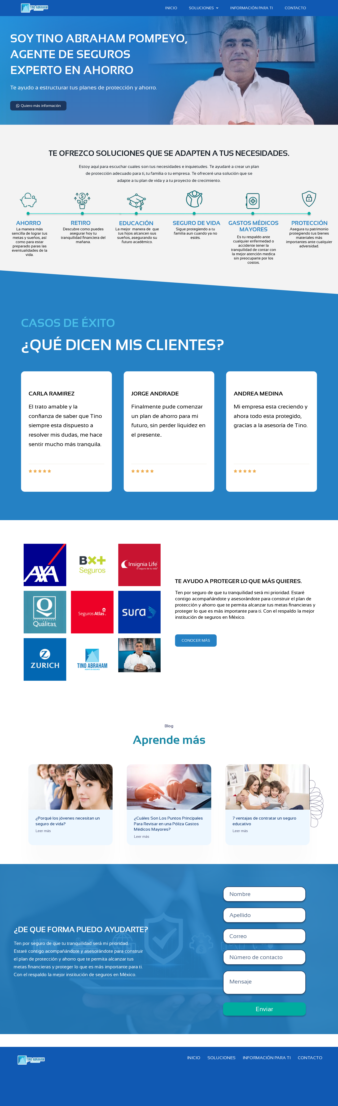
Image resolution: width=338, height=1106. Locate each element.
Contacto (295, 8)
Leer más (43, 831)
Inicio (171, 8)
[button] (203, 8)
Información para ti (251, 8)
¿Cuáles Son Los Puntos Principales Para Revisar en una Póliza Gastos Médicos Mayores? (168, 824)
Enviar (264, 1009)
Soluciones (203, 8)
